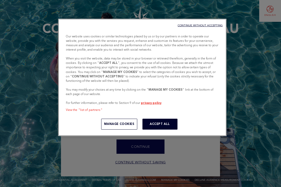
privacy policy (151, 103)
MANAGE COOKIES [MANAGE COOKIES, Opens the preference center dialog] (119, 124)
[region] (142, 77)
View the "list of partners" (84, 110)
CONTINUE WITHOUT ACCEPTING (200, 25)
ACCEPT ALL (160, 124)
